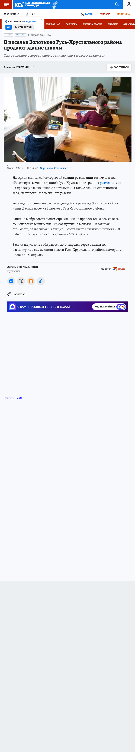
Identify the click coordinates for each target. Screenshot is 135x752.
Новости (8, 35)
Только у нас (53, 24)
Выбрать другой (23, 27)
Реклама (105, 14)
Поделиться (119, 67)
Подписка (123, 14)
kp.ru (121, 269)
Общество (20, 35)
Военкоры (71, 24)
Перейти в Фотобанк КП (55, 168)
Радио (89, 14)
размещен (107, 182)
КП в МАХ (113, 24)
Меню (4, 4)
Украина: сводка (92, 24)
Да (8, 27)
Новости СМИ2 (13, 398)
